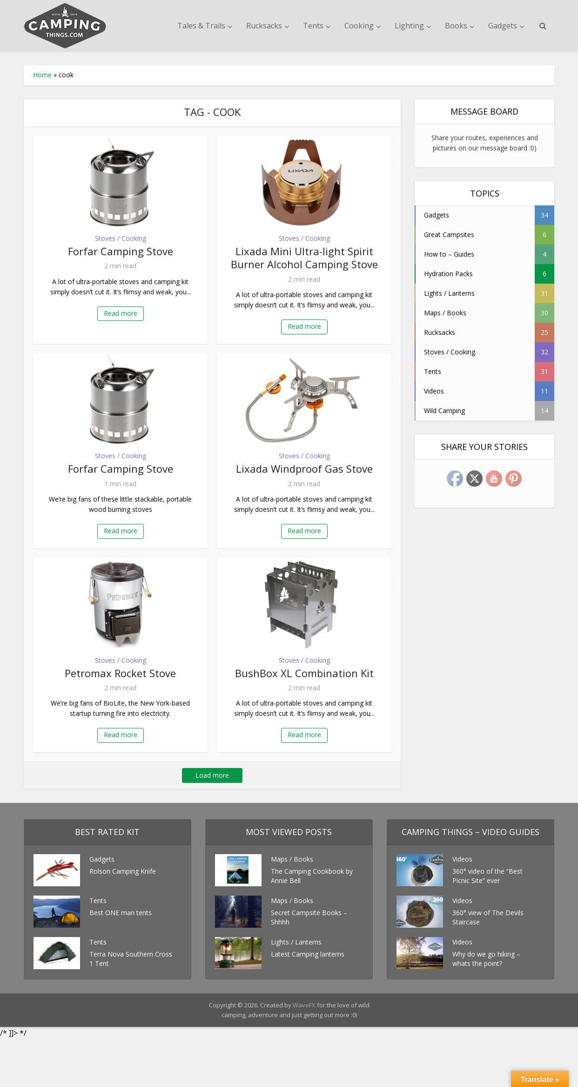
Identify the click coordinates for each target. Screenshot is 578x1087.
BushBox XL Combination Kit (304, 672)
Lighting (409, 25)
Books (456, 25)
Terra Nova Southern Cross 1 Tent (130, 959)
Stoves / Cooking (120, 238)
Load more (212, 775)
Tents (313, 25)
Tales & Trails (201, 25)
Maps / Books (292, 859)
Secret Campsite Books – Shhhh (309, 917)
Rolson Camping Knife (122, 871)
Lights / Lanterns (296, 942)
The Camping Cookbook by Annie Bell (312, 876)
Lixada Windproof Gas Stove (304, 469)
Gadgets (502, 25)
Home (42, 74)
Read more (120, 313)
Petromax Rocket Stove (120, 672)
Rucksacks (264, 25)
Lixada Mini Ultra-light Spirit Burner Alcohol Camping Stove (304, 258)
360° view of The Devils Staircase (488, 917)
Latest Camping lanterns (307, 954)
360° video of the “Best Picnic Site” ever (487, 876)
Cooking (359, 25)
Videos (462, 859)
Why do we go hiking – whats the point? (486, 959)
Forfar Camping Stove (120, 251)
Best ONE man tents (120, 912)
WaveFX (305, 1005)
